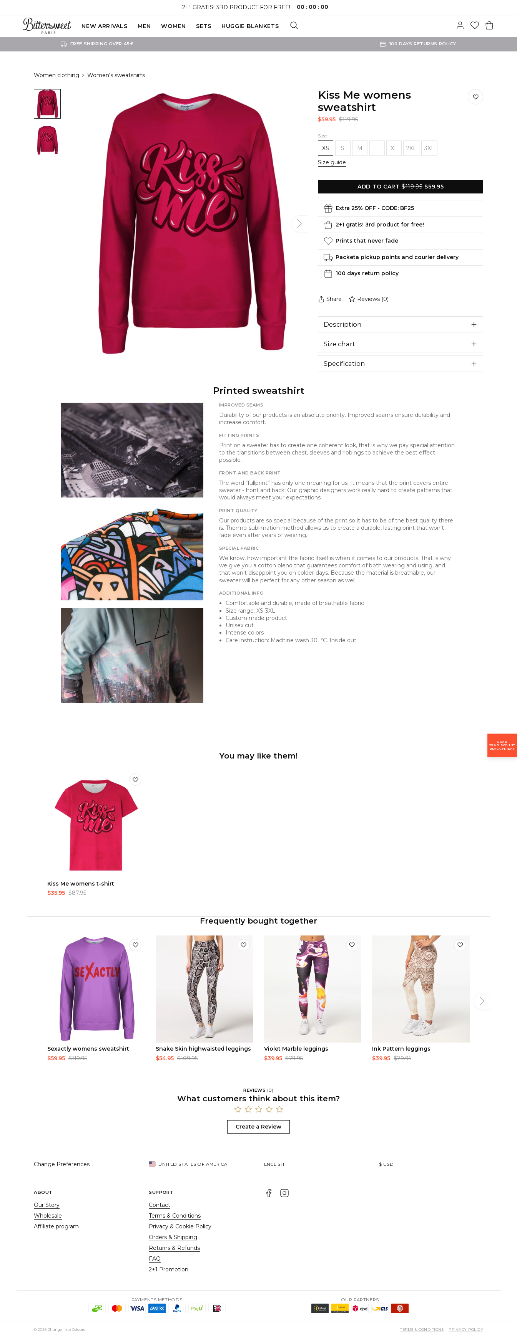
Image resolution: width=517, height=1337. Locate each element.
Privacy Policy (466, 1329)
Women (173, 26)
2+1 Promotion (168, 1269)
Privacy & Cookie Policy (180, 1226)
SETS (203, 26)
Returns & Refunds (174, 1247)
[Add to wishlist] (135, 779)
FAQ (155, 1258)
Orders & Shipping (173, 1237)
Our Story (47, 1204)
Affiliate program (56, 1226)
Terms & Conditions (175, 1215)
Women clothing (56, 75)
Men (144, 26)
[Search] (294, 26)
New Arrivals (104, 26)
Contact (159, 1204)
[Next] (299, 224)
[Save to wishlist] (475, 96)
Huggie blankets (250, 26)
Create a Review (258, 1126)
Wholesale (48, 1215)
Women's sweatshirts (116, 75)
